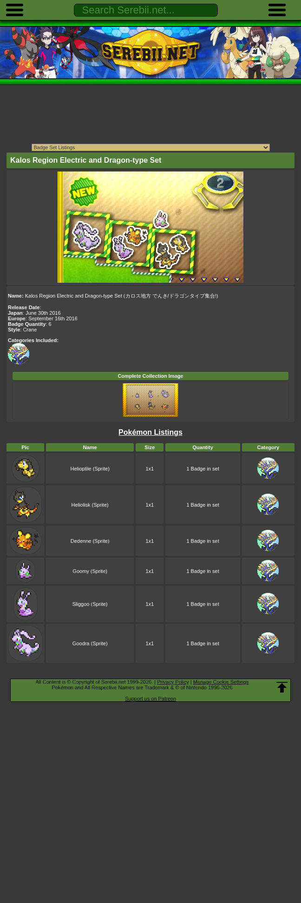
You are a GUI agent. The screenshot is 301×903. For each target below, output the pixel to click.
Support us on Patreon (150, 698)
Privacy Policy (173, 682)
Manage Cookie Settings (221, 682)
